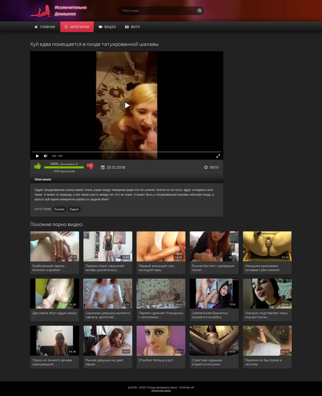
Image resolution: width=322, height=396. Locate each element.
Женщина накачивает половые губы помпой (262, 268)
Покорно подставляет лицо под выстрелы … (266, 315)
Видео (107, 27)
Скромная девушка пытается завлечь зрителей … (108, 315)
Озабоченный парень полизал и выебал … (48, 268)
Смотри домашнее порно (62, 10)
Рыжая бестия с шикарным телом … (213, 268)
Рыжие (59, 209)
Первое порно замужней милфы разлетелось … (105, 268)
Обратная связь (161, 390)
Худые (74, 209)
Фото (132, 27)
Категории (77, 27)
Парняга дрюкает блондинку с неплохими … (161, 315)
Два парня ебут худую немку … (54, 315)
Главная (45, 27)
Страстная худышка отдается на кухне (207, 362)
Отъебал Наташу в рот (156, 360)
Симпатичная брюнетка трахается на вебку (210, 315)
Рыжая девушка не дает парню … (104, 362)
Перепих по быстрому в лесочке (263, 362)
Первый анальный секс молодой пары (157, 268)
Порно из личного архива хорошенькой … (52, 362)
